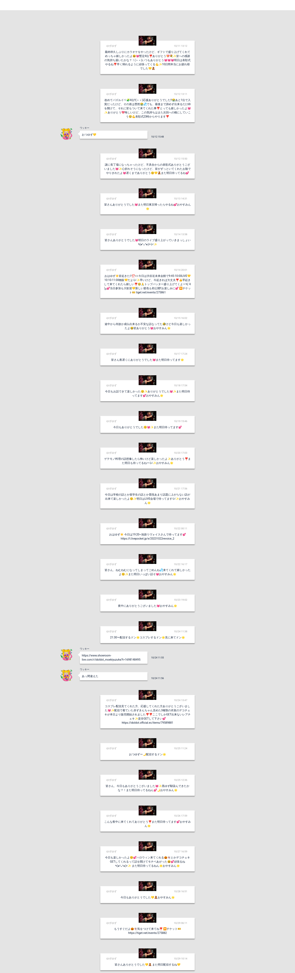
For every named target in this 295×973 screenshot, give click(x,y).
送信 (188, 963)
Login (287, 4)
